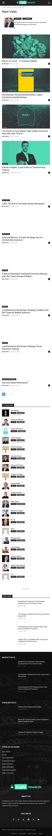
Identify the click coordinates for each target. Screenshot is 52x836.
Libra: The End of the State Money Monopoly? (23, 203)
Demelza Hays (16, 456)
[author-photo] (9, 23)
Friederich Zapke (17, 474)
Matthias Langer (17, 511)
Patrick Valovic (16, 556)
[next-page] (12, 394)
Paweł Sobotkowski (18, 565)
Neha (13, 529)
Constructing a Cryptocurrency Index (29, 707)
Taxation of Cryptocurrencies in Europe (30, 732)
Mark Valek (5, 63)
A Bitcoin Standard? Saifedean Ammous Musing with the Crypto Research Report (24, 275)
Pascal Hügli (15, 547)
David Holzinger (16, 447)
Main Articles (6, 200)
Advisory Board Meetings (9, 379)
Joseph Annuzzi (16, 492)
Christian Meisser (17, 420)
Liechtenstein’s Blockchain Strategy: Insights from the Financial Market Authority (25, 311)
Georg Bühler (16, 483)
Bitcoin (4, 57)
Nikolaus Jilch (15, 538)
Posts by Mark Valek (18, 7)
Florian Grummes (17, 465)
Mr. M (13, 520)
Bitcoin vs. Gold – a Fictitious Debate (19, 61)
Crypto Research (17, 429)
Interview (5, 127)
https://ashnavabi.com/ (16, 415)
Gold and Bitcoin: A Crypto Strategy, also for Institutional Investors (22, 238)
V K (12, 574)
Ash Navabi (15, 410)
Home (4, 7)
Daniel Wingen (16, 438)
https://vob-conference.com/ (17, 442)
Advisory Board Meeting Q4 (15, 382)
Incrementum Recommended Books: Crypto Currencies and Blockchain (22, 96)
